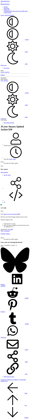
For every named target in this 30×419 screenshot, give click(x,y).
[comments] (7, 231)
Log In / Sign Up (5, 72)
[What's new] (4, 65)
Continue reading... (5, 233)
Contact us (3, 118)
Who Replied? (4, 172)
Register (3, 75)
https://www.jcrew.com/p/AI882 (12, 214)
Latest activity (7, 12)
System (15, 39)
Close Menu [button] (4, 120)
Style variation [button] (4, 80)
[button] (13, 27)
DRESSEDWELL (5, 1)
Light (14, 51)
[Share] (16, 188)
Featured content (8, 11)
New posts (6, 8)
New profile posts (23, 11)
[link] (2, 231)
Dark (14, 64)
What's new (7, 9)
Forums (6, 7)
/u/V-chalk (10, 229)
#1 (4, 202)
